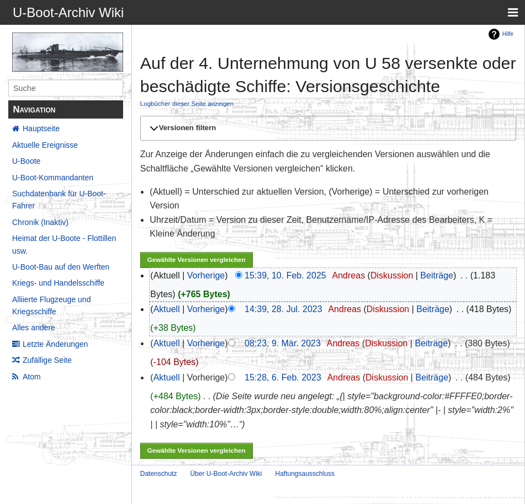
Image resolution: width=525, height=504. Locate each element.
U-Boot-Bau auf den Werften (60, 266)
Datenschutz (158, 474)
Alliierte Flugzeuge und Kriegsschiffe (51, 305)
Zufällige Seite (47, 360)
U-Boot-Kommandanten (52, 177)
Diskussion (391, 275)
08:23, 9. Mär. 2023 (283, 343)
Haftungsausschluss (304, 474)
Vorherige (206, 275)
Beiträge (436, 275)
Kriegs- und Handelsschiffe (58, 282)
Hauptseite (41, 128)
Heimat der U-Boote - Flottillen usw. (64, 244)
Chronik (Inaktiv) (40, 222)
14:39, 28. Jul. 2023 (283, 309)
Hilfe (507, 34)
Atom (32, 376)
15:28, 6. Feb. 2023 (283, 377)
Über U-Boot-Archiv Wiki (226, 474)
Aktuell (166, 309)
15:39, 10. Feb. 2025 (285, 275)
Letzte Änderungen (55, 344)
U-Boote (26, 161)
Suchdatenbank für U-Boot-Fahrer (59, 199)
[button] (326, 128)
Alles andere (33, 327)
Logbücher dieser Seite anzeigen (187, 103)
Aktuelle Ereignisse (45, 145)
